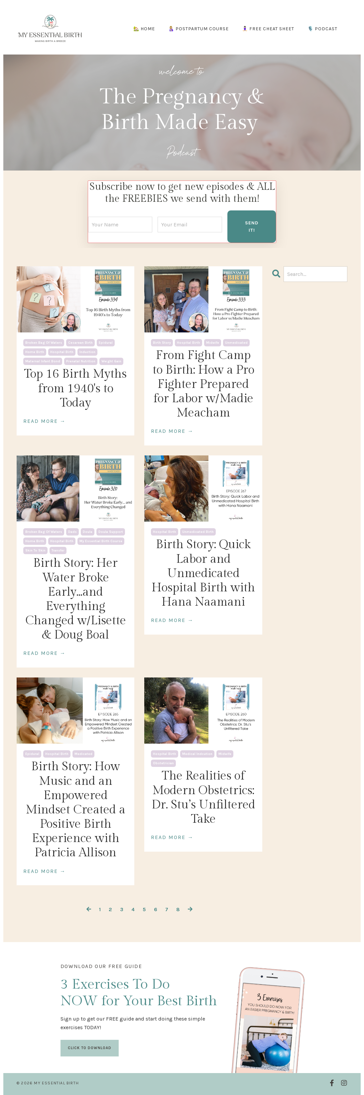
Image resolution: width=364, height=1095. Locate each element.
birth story (162, 342)
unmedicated (236, 342)
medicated (83, 754)
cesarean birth (80, 342)
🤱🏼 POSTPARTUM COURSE (198, 29)
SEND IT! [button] (251, 225)
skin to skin (35, 550)
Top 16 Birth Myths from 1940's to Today (75, 388)
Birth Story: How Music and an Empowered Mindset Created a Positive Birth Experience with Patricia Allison (75, 809)
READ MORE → (44, 420)
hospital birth (61, 352)
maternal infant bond (42, 361)
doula (87, 532)
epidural (106, 342)
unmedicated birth (198, 532)
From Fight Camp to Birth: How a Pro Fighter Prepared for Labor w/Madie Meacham (203, 384)
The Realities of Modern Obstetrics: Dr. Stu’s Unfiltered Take (203, 797)
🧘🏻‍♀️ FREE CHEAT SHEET (268, 29)
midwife (212, 342)
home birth (34, 352)
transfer (58, 550)
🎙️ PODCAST (322, 29)
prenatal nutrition (80, 361)
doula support (110, 532)
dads (72, 532)
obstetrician (163, 763)
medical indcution (197, 754)
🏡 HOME (144, 29)
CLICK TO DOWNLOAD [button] (90, 1046)
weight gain (111, 361)
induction (87, 352)
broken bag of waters (43, 342)
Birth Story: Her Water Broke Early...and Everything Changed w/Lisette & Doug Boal (75, 599)
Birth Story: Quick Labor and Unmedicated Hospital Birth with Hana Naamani (203, 573)
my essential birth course (100, 541)
